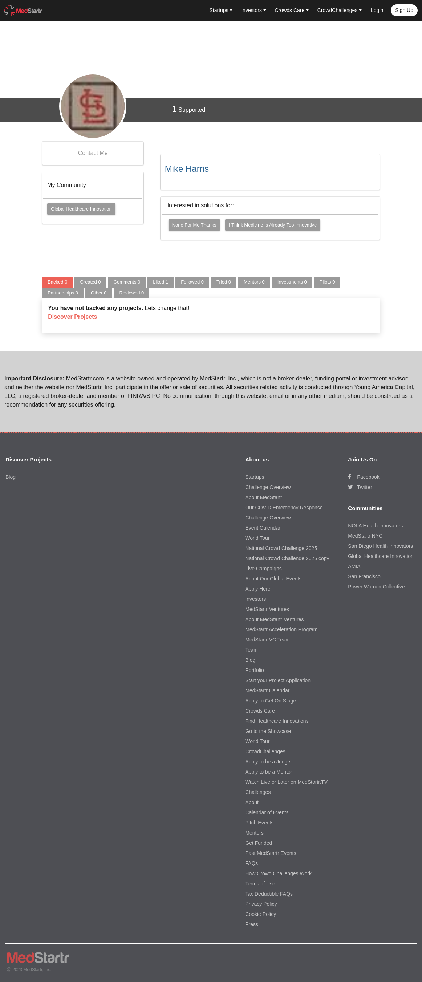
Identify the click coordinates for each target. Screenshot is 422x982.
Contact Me (93, 153)
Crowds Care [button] (290, 10)
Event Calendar (262, 528)
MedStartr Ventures (267, 609)
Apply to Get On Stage (270, 701)
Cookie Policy (260, 914)
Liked (160, 282)
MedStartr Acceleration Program (281, 629)
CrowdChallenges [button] (337, 10)
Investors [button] (251, 10)
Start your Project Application (278, 680)
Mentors (254, 282)
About (252, 802)
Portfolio (254, 670)
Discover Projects (72, 317)
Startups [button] (219, 10)
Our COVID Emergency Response (283, 507)
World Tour (257, 538)
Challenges (258, 792)
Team (251, 650)
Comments (127, 282)
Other (98, 293)
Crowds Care (260, 711)
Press (251, 924)
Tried (223, 282)
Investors (255, 599)
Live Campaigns (263, 568)
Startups (254, 477)
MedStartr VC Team (267, 640)
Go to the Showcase (268, 731)
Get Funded (258, 843)
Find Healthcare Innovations (276, 721)
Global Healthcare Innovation (81, 209)
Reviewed (131, 293)
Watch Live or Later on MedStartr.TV (286, 782)
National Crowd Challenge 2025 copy (287, 558)
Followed (192, 282)
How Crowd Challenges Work (278, 873)
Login (377, 10)
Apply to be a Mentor (268, 772)
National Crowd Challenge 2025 (281, 548)
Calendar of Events (266, 812)
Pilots (327, 282)
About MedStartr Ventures (274, 619)
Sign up (404, 10)
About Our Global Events (273, 579)
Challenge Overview (268, 487)
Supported (189, 109)
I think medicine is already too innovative (273, 225)
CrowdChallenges (265, 751)
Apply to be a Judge (267, 762)
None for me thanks (194, 225)
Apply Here (257, 589)
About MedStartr (263, 497)
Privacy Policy (261, 904)
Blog (10, 477)
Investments (292, 282)
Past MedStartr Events (270, 853)
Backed (57, 282)
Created (90, 282)
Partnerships (63, 293)
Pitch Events (259, 823)
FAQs (251, 863)
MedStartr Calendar (267, 690)
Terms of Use (260, 884)
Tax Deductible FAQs (269, 894)
